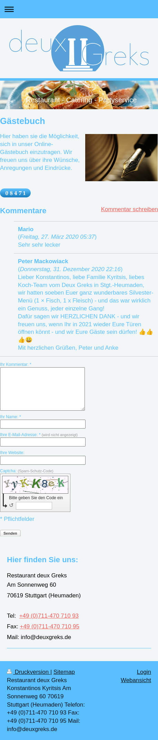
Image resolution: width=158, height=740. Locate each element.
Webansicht (136, 680)
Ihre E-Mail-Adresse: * (39, 434)
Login (144, 672)
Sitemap (64, 672)
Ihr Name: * (10, 416)
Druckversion (28, 672)
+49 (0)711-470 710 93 (49, 616)
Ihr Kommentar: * (15, 364)
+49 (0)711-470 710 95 (49, 626)
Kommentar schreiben (129, 209)
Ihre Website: (12, 452)
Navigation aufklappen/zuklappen (79, 9)
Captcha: (26, 471)
